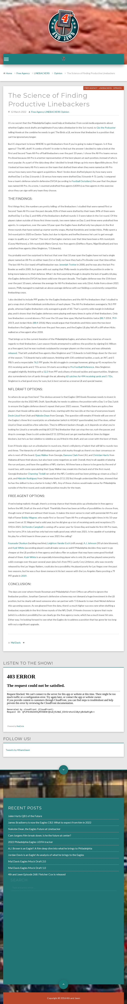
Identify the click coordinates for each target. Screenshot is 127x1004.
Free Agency (23, 73)
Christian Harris (101, 455)
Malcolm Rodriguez (27, 478)
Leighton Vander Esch (58, 543)
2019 (23, 575)
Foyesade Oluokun (17, 543)
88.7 (102, 318)
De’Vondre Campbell (32, 526)
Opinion (58, 73)
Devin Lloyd (14, 415)
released (12, 353)
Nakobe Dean (43, 415)
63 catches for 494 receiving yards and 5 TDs (89, 376)
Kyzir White (18, 547)
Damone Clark (70, 455)
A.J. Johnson (90, 543)
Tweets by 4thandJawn (18, 750)
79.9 (114, 318)
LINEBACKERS (42, 73)
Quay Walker (41, 455)
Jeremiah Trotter (68, 264)
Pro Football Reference (82, 367)
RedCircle (20, 726)
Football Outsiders (81, 181)
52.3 (46, 371)
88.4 (36, 322)
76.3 (36, 362)
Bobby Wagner (29, 517)
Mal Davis (16, 642)
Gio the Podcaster (106, 127)
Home (9, 73)
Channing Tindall (36, 473)
